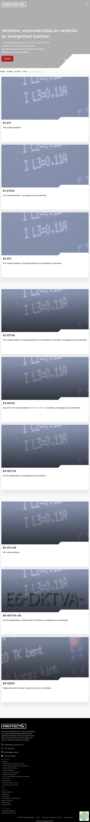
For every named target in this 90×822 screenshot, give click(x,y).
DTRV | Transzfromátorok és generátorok (16, 766)
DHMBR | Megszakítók (10, 774)
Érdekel (7, 59)
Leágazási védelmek (35, 71)
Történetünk (5, 796)
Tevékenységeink (6, 792)
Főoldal (2, 71)
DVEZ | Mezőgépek (9, 770)
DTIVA (25, 71)
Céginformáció (6, 805)
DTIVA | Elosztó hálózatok (11, 772)
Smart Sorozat (6, 781)
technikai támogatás (8, 811)
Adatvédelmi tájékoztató (26, 817)
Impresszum (68, 817)
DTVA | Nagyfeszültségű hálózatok (14, 764)
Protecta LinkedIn (8, 756)
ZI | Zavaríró (6, 779)
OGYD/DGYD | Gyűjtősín (10, 768)
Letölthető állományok (8, 813)
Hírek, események (7, 800)
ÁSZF (38, 817)
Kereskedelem (6, 802)
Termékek (9, 71)
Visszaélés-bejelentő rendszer (52, 817)
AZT (2, 787)
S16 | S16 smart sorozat (10, 785)
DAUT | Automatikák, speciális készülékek (16, 776)
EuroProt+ (17, 71)
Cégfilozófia (5, 794)
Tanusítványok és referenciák (11, 798)
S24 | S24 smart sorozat (10, 783)
